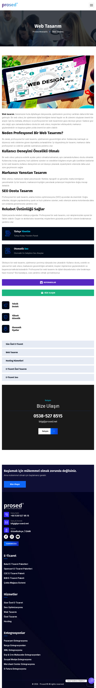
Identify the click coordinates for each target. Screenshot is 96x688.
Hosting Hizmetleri (14, 360)
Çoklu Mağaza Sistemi (14, 583)
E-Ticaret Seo (12, 377)
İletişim (50, 431)
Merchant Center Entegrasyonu (19, 664)
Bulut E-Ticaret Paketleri (16, 564)
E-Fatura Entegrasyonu (15, 669)
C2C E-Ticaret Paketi (14, 573)
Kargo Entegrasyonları (15, 645)
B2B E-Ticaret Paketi (14, 578)
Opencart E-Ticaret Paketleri (18, 569)
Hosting (7, 621)
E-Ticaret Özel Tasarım (16, 369)
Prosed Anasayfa (40, 32)
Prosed (43, 684)
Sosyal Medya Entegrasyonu (17, 659)
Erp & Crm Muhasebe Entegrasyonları (22, 655)
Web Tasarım (12, 352)
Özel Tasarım (10, 616)
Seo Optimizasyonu (13, 607)
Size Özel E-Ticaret (14, 344)
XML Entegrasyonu (13, 650)
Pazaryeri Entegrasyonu (16, 641)
